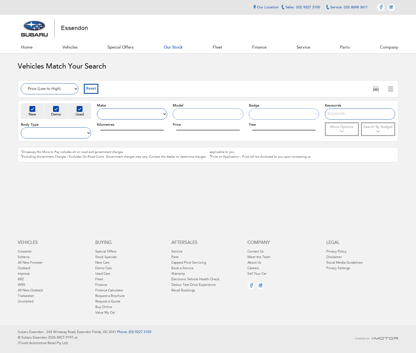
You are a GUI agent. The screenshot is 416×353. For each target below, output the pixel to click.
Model (178, 105)
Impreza (23, 274)
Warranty (178, 274)
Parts (175, 257)
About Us (254, 262)
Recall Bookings (183, 290)
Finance (101, 285)
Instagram (391, 7)
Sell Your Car (257, 274)
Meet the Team (258, 257)
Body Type (30, 125)
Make (101, 105)
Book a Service (182, 268)
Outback (24, 268)
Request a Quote (108, 301)
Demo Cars (103, 268)
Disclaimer (334, 257)
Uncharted (25, 301)
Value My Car (105, 312)
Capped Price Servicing (188, 262)
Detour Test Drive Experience (193, 285)
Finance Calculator (109, 290)
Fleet (99, 279)
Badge (254, 105)
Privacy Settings (338, 268)
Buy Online (103, 307)
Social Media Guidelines (344, 262)
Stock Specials (106, 257)
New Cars (102, 262)
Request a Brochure (110, 296)
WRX (21, 285)
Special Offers (105, 251)
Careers (253, 268)
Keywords (333, 105)
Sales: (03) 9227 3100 (302, 7)
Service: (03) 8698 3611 (349, 7)
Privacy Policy (336, 251)
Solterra (23, 257)
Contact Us (255, 251)
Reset (91, 89)
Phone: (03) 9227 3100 (133, 332)
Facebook (380, 7)
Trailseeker (26, 296)
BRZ (21, 279)
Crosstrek (25, 251)
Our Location (265, 7)
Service (176, 251)
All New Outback (30, 290)
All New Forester (30, 262)
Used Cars (102, 274)
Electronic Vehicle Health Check (195, 279)
